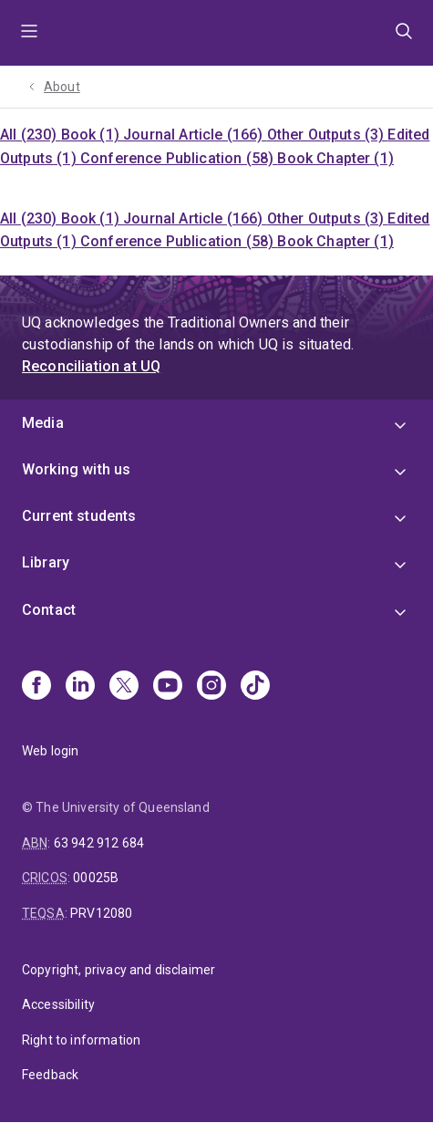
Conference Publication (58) (178, 158)
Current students (79, 516)
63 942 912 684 (99, 843)
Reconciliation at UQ (91, 366)
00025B (96, 877)
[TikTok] (255, 687)
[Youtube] (167, 687)
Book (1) (92, 134)
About (62, 86)
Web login (50, 750)
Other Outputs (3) (327, 134)
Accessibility (58, 1004)
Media (43, 423)
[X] (124, 687)
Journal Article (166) (195, 134)
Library (45, 562)
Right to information (81, 1040)
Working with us (76, 469)
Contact (49, 610)
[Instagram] (211, 687)
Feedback (50, 1074)
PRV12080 (101, 913)
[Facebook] (36, 687)
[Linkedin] (80, 687)
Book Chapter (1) (335, 158)
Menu (29, 33)
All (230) (30, 134)
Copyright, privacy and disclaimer (118, 969)
